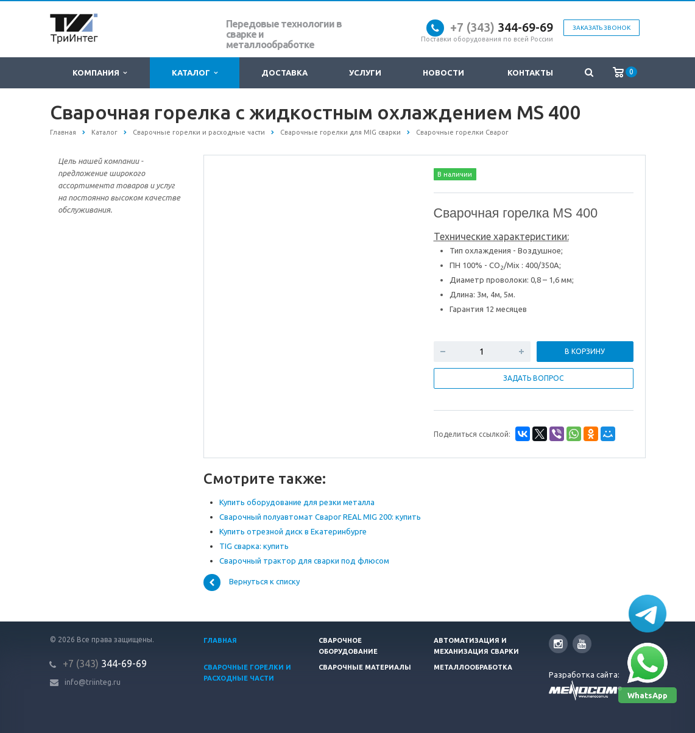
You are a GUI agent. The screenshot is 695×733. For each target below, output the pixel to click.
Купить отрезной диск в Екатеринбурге (293, 531)
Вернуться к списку (251, 582)
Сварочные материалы (365, 667)
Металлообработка (473, 667)
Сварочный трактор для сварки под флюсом (304, 560)
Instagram (558, 644)
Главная (220, 640)
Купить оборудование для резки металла (297, 502)
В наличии (454, 174)
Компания (99, 72)
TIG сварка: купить (254, 546)
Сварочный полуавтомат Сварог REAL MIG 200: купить (320, 516)
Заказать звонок (601, 27)
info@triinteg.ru (93, 682)
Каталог (194, 72)
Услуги (365, 72)
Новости (443, 72)
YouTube (582, 644)
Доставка (284, 72)
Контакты (530, 72)
